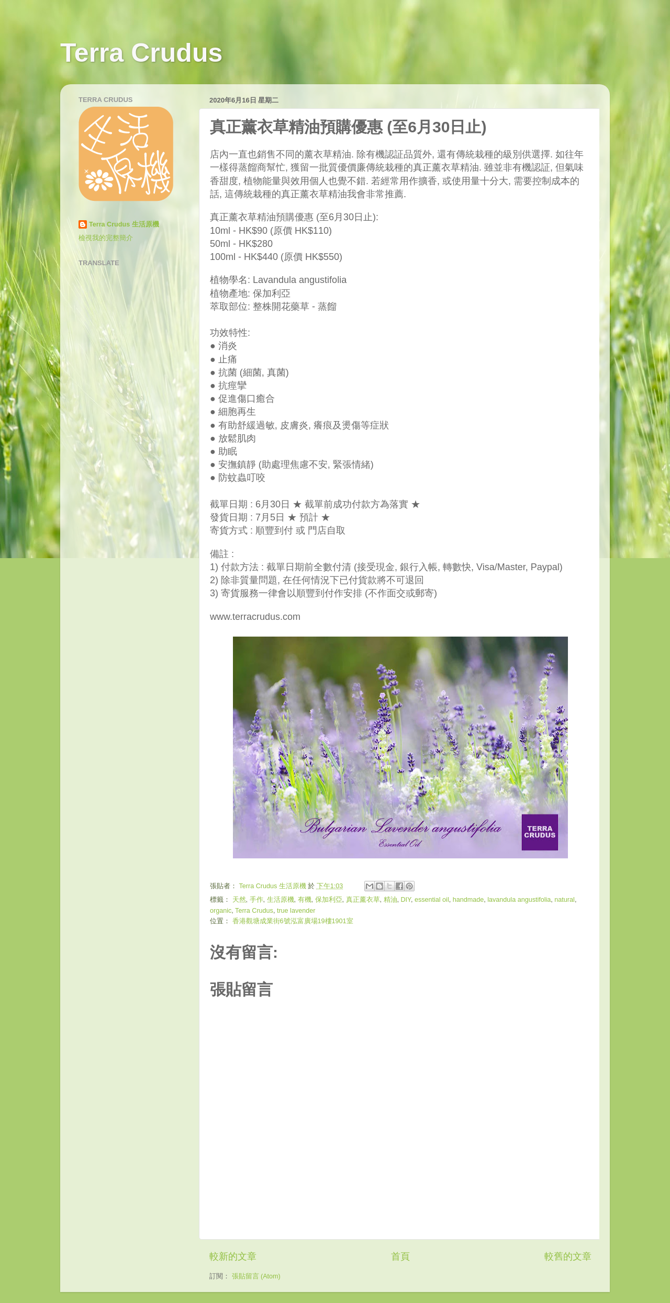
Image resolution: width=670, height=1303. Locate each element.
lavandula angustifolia (519, 899)
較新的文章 (232, 1256)
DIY (406, 899)
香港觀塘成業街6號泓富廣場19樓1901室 (292, 921)
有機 (304, 899)
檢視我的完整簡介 (106, 238)
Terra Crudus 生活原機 (124, 224)
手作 (256, 899)
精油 (390, 899)
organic (220, 910)
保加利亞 (328, 899)
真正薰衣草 (363, 899)
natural (564, 899)
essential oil (432, 899)
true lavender (296, 910)
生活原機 (280, 899)
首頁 (400, 1256)
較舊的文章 (567, 1256)
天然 (239, 899)
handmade (468, 899)
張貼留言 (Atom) (256, 1276)
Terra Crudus (141, 52)
